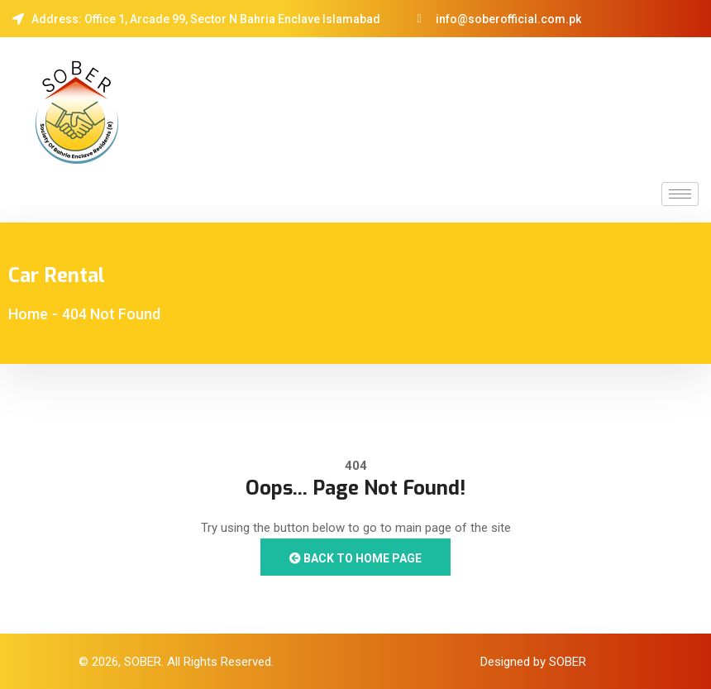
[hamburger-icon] (680, 194)
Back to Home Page (355, 558)
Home (28, 314)
